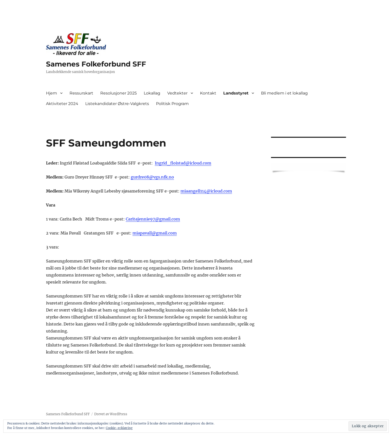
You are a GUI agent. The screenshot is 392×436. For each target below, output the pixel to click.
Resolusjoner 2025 (118, 93)
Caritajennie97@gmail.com (153, 219)
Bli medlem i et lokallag (284, 93)
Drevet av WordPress (110, 414)
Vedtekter (177, 93)
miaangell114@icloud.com (206, 191)
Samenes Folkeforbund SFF (96, 64)
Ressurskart (81, 93)
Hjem (51, 93)
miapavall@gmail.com (154, 233)
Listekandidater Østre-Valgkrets (117, 103)
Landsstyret (235, 93)
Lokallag (152, 93)
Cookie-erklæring (119, 428)
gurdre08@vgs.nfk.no (152, 177)
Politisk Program (172, 103)
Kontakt (208, 93)
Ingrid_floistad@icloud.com (183, 163)
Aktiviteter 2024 (62, 103)
